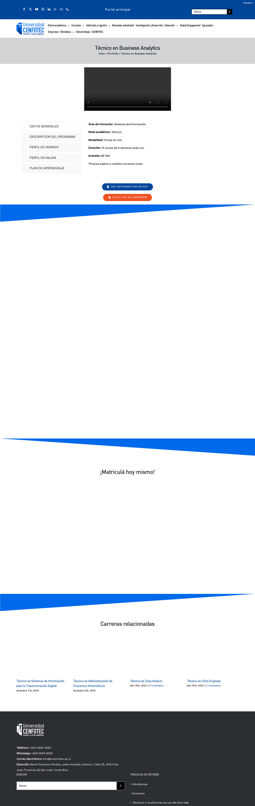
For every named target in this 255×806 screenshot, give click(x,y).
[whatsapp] (55, 9)
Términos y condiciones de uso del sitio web (160, 799)
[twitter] (30, 9)
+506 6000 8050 (42, 750)
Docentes (138, 790)
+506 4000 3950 (40, 744)
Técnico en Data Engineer (204, 677)
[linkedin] (49, 9)
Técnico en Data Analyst (146, 677)
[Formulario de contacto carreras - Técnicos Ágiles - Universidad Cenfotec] (126, 329)
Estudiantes (139, 781)
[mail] (61, 9)
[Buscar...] (67, 782)
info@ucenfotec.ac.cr (57, 755)
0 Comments (156, 682)
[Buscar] (209, 11)
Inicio (102, 53)
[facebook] (24, 9)
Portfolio (112, 53)
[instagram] (42, 9)
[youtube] (36, 9)
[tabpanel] (160, 146)
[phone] (67, 9)
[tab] (52, 126)
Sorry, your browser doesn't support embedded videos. (127, 89)
